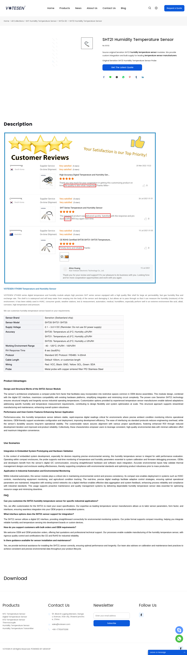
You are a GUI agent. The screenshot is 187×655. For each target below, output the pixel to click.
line (111, 78)
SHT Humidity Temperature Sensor (41, 21)
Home (50, 8)
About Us (92, 8)
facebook (104, 78)
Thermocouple (9, 622)
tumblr (137, 78)
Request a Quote (174, 8)
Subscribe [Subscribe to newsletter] (111, 623)
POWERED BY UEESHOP (41, 648)
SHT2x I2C (63, 21)
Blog (123, 8)
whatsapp (124, 78)
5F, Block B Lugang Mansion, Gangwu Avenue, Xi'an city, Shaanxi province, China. (68, 617)
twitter (117, 78)
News (78, 8)
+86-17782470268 (60, 629)
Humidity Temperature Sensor (16, 625)
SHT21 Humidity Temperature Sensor (85, 21)
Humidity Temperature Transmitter (18, 628)
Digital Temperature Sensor (15, 616)
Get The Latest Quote (122, 67)
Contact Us (109, 8)
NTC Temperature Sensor (14, 613)
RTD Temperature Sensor (14, 619)
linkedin (143, 78)
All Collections (17, 21)
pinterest (130, 78)
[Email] (112, 616)
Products (64, 8)
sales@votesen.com (61, 624)
